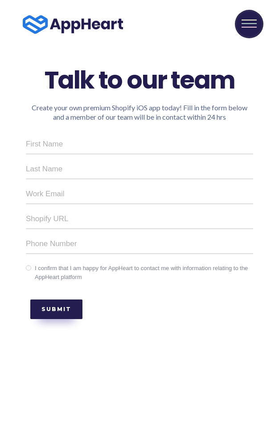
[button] (249, 24)
